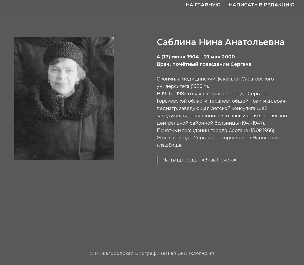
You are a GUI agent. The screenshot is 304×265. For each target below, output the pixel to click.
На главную (203, 5)
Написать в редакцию (261, 5)
